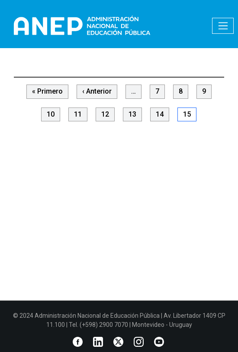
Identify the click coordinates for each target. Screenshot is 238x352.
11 (78, 114)
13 (132, 114)
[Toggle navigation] (223, 26)
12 (105, 114)
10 (51, 114)
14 (160, 114)
